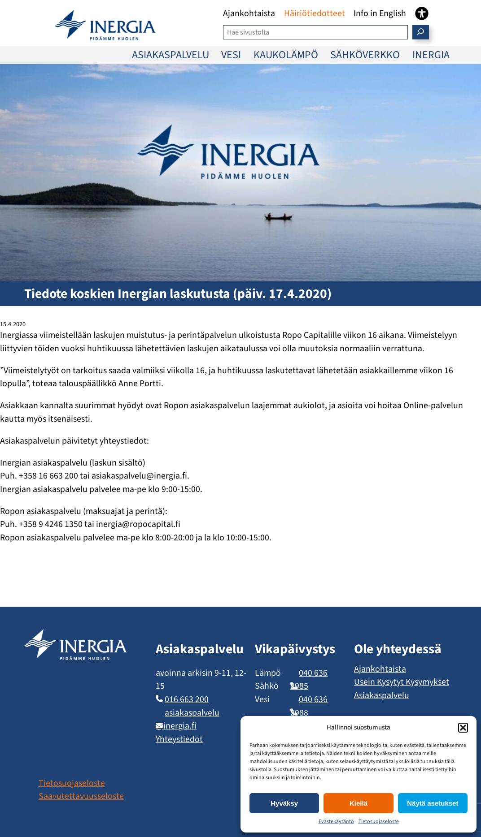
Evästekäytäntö (336, 821)
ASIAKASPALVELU (170, 55)
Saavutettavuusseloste (81, 796)
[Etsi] (420, 32)
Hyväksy (284, 803)
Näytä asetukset (432, 803)
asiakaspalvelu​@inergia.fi (187, 720)
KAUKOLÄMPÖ (286, 55)
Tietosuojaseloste (379, 821)
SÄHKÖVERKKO (365, 55)
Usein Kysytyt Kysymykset (401, 682)
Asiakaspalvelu (381, 695)
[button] (463, 727)
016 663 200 (187, 699)
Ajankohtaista (380, 669)
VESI (231, 55)
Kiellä (358, 803)
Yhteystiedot (179, 739)
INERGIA (431, 55)
